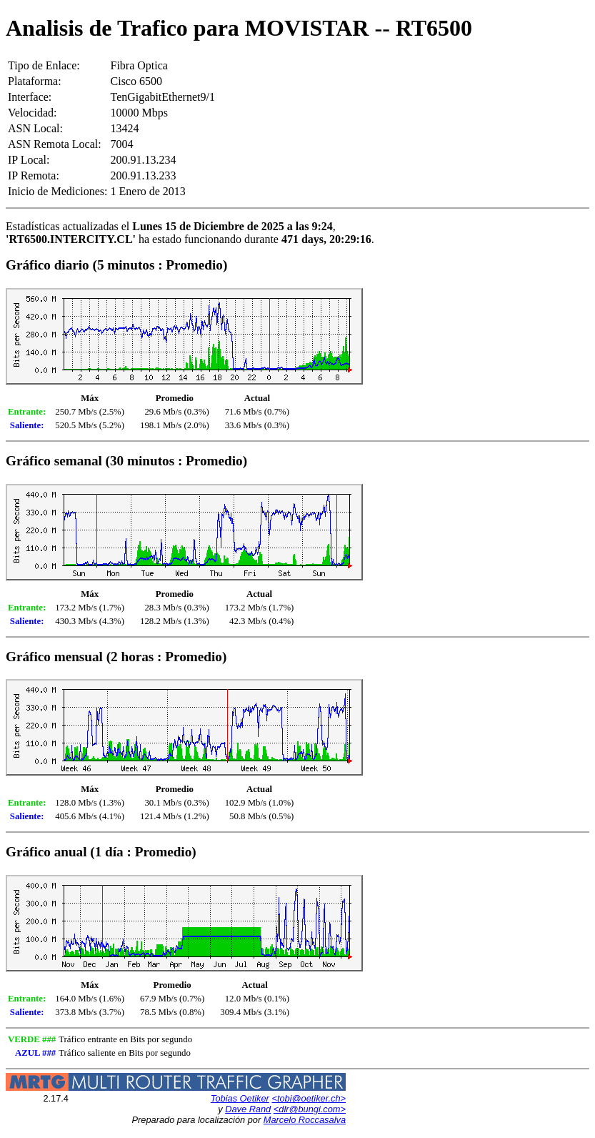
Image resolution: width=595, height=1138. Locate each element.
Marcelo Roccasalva (305, 1119)
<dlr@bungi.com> (310, 1109)
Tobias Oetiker (240, 1098)
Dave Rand (248, 1109)
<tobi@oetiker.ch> (308, 1098)
